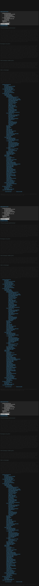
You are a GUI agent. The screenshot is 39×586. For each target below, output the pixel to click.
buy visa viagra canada (10, 181)
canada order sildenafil (8, 95)
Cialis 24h (8, 128)
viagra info (10, 141)
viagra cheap (10, 104)
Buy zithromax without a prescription (12, 487)
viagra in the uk (8, 184)
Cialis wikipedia (9, 167)
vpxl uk (9, 120)
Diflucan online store (11, 105)
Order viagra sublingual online (7, 189)
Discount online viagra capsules (13, 139)
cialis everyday (10, 117)
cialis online (8, 176)
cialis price (10, 113)
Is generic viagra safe (9, 375)
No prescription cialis (3, 24)
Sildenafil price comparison (10, 153)
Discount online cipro (5, 93)
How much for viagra (9, 160)
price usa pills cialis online (10, 172)
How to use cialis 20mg (10, 308)
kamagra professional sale (6, 13)
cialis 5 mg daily (7, 350)
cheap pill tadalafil (11, 537)
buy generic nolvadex (5, 20)
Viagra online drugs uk (12, 123)
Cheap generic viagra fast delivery (11, 164)
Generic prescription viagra (10, 180)
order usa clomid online (6, 22)
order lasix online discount (12, 512)
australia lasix (8, 158)
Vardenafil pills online (10, 166)
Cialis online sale (9, 325)
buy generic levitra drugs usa (9, 15)
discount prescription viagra (10, 174)
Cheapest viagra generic (12, 300)
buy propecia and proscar (8, 87)
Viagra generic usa (11, 119)
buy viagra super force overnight (9, 16)
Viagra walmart (8, 177)
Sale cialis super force (11, 101)
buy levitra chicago (9, 125)
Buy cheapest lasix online (12, 110)
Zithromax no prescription (10, 134)
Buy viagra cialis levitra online (9, 92)
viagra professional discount (12, 142)
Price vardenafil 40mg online (13, 100)
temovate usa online (9, 135)
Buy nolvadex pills (9, 185)
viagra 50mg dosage (8, 191)
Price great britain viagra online (13, 144)
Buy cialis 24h (8, 136)
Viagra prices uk (9, 179)
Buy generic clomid (11, 116)
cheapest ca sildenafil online (10, 162)
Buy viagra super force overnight (9, 14)
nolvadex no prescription (10, 140)
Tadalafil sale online (9, 366)
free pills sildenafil (11, 111)
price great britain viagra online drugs (12, 133)
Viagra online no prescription (11, 175)
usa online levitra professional (11, 178)
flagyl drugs (8, 126)
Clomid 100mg (8, 127)
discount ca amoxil (11, 149)
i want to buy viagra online (12, 102)
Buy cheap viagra (9, 161)
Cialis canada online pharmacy (13, 118)
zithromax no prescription (12, 109)
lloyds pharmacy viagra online (13, 148)
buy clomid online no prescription (13, 114)
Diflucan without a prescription (9, 182)
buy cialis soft (6, 19)
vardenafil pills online (9, 154)
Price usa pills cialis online (12, 150)
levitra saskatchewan (9, 132)
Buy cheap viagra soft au (10, 157)
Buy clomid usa (10, 107)
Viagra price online (19, 191)
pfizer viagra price (9, 129)
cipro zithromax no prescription (13, 145)
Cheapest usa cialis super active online (14, 99)
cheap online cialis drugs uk (10, 169)
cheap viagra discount (7, 137)
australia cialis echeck (7, 90)
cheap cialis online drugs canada (7, 88)
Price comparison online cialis (9, 18)
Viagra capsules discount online (11, 183)
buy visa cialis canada (9, 165)
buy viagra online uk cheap (12, 106)
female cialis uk (8, 173)
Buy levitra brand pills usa (12, 122)
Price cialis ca (10, 316)
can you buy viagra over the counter (14, 98)
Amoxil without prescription (11, 170)
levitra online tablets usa (12, 97)
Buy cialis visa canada (12, 103)
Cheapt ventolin (11, 124)
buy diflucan (8, 147)
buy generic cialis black (6, 17)
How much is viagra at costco (11, 130)
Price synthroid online (9, 131)
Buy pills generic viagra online (11, 562)
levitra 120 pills (6, 155)
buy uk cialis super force (12, 341)
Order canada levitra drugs (8, 91)
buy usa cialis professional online (13, 143)
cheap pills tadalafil (9, 291)
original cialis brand (9, 168)
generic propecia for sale (4, 11)
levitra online (6, 85)
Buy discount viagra (9, 151)
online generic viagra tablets (12, 115)
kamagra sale (4, 21)
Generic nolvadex (11, 108)
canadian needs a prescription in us (14, 112)
